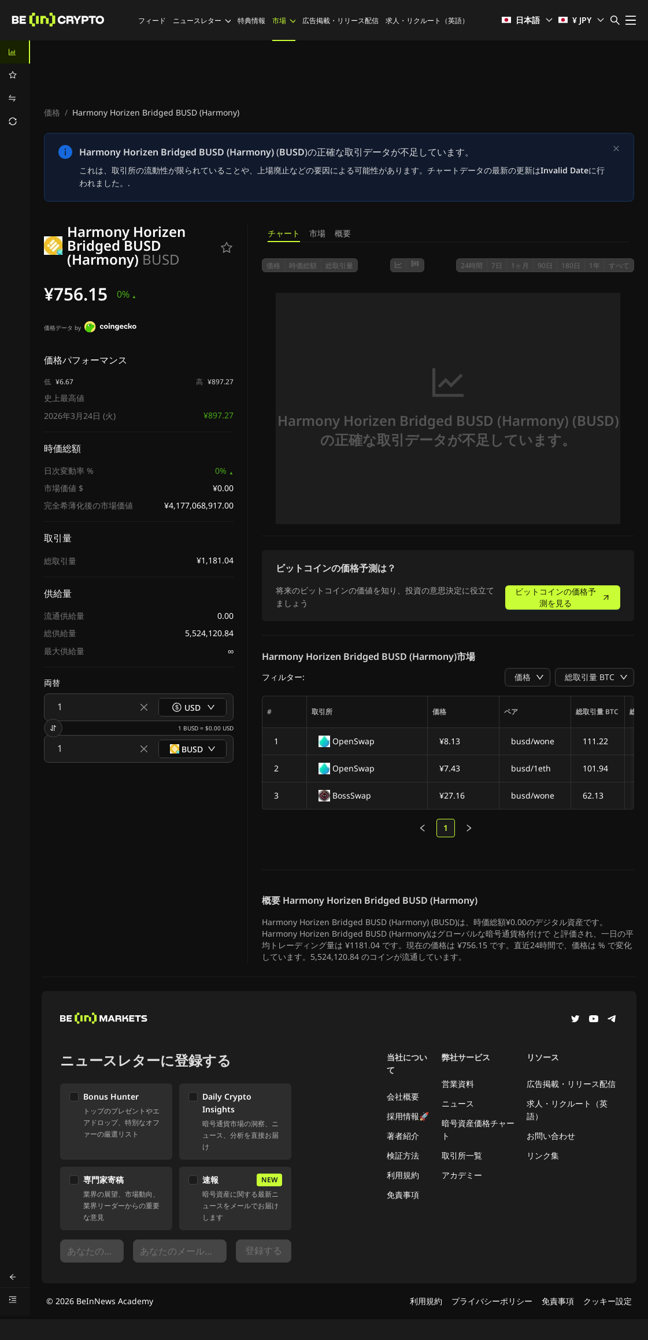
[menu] (15, 86)
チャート (284, 233)
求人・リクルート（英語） (427, 20)
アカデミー (462, 1175)
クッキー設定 (607, 1301)
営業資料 (458, 1083)
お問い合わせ (551, 1135)
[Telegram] (612, 1020)
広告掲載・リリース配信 (340, 20)
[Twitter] (575, 1020)
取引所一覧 (462, 1155)
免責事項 (403, 1194)
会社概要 (403, 1096)
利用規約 (403, 1175)
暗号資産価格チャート (478, 1129)
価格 (52, 112)
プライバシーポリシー (491, 1301)
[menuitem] (15, 52)
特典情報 (251, 20)
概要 (343, 233)
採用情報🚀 (408, 1116)
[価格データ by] (110, 328)
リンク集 (543, 1155)
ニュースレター (202, 20)
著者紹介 (403, 1135)
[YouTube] (593, 1020)
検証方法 (403, 1155)
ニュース (458, 1103)
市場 (283, 20)
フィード (152, 20)
